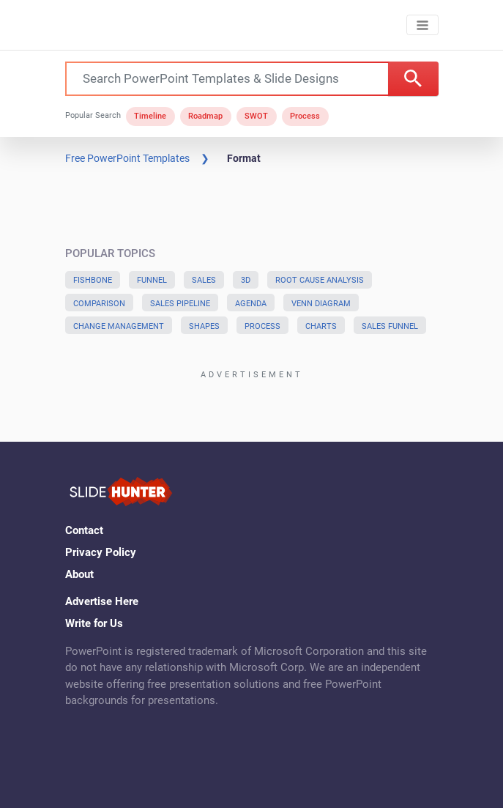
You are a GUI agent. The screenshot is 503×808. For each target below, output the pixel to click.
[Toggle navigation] (422, 25)
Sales (204, 280)
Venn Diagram (321, 303)
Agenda (251, 303)
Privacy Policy (100, 552)
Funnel (152, 280)
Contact (84, 530)
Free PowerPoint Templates (127, 158)
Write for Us (94, 623)
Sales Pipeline (180, 303)
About (79, 574)
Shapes (204, 326)
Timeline (150, 116)
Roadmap (205, 116)
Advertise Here (101, 601)
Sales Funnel (390, 326)
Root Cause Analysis (319, 280)
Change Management (118, 326)
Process (305, 116)
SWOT (256, 116)
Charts (321, 326)
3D (245, 280)
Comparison (99, 303)
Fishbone (92, 280)
